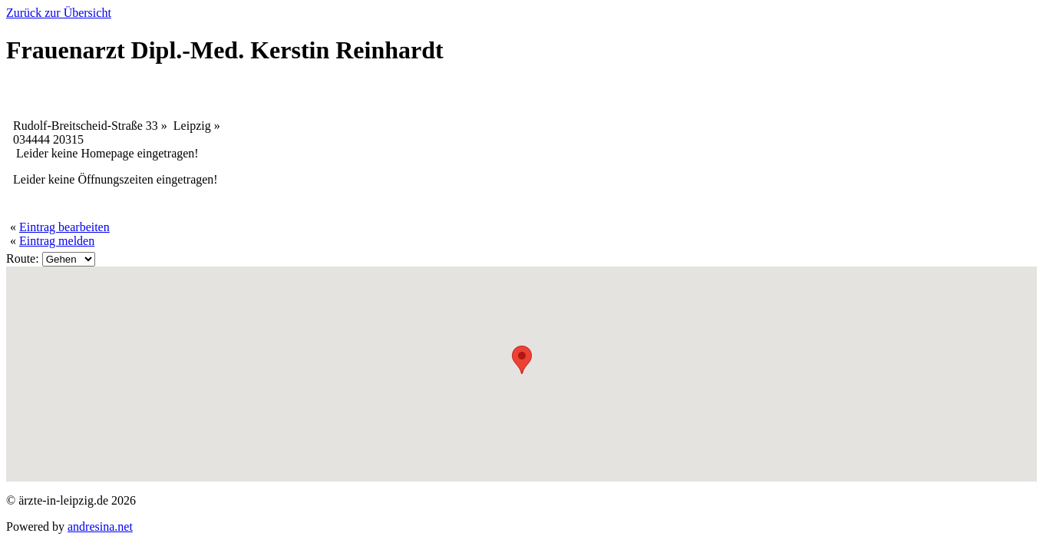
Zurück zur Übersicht (58, 12)
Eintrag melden (56, 240)
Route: (22, 258)
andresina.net (100, 526)
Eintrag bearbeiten (64, 226)
